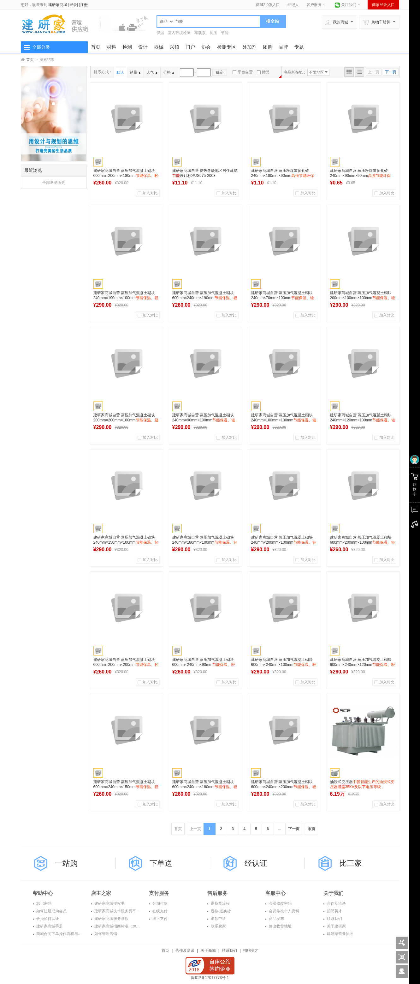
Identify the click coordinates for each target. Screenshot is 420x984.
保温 (160, 33)
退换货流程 (220, 903)
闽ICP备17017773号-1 (210, 977)
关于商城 (208, 950)
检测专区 (226, 47)
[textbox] (217, 21)
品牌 (283, 47)
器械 (158, 47)
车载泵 (200, 33)
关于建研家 (336, 926)
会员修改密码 (280, 903)
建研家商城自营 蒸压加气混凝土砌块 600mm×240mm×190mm (204, 298)
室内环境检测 (179, 33)
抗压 (213, 33)
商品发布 (276, 918)
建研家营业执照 (339, 934)
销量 (135, 72)
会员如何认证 (47, 918)
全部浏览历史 (53, 182)
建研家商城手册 (49, 926)
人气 (151, 72)
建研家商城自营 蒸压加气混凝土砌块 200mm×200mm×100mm (125, 420)
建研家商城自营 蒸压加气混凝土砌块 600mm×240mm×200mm (283, 787)
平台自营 (243, 72)
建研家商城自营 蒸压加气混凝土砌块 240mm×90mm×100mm (203, 420)
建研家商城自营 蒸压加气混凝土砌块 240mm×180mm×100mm (204, 542)
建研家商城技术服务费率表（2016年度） (128, 911)
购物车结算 (376, 22)
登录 (73, 5)
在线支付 (159, 911)
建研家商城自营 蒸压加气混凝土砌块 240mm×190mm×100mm (125, 298)
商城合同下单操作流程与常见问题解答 (68, 934)
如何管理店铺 (105, 934)
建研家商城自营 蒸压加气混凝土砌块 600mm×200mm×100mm (362, 542)
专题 (299, 47)
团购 (267, 47)
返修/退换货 (220, 911)
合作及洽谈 (336, 903)
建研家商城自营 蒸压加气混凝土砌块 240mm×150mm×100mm (125, 542)
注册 (84, 5)
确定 (219, 72)
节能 (224, 33)
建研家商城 (57, 5)
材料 (111, 47)
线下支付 (159, 918)
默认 (120, 72)
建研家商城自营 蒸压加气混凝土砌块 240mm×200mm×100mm (283, 542)
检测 (127, 47)
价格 (168, 72)
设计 (143, 47)
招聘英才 (334, 911)
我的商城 (336, 22)
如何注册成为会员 (51, 911)
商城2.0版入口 (268, 5)
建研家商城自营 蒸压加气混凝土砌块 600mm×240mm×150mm (125, 787)
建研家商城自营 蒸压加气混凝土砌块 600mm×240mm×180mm (204, 787)
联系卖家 (218, 926)
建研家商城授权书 (109, 903)
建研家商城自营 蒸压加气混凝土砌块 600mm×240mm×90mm (203, 664)
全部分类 (41, 47)
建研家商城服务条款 (110, 918)
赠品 (263, 72)
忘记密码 (43, 903)
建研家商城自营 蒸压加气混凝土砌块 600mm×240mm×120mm (362, 664)
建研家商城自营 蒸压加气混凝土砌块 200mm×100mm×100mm (362, 298)
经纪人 (293, 5)
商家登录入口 (383, 5)
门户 (190, 47)
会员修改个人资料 (283, 911)
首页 (95, 47)
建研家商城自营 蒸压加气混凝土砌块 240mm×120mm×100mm (362, 420)
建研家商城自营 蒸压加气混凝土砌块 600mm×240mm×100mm (283, 664)
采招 (174, 47)
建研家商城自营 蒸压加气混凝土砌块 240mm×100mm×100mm (283, 420)
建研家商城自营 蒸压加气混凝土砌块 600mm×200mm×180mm (125, 175)
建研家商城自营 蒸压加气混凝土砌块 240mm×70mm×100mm (282, 298)
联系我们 (334, 918)
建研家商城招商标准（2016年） (120, 926)
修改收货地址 (280, 926)
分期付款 (159, 903)
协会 (206, 47)
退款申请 (218, 918)
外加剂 (249, 47)
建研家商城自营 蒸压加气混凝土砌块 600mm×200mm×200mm (125, 664)
